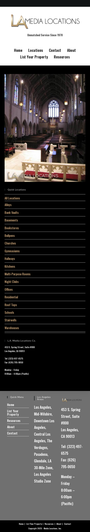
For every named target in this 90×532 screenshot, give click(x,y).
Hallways (10, 258)
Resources (62, 56)
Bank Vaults (12, 212)
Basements (11, 220)
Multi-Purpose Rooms (18, 274)
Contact (55, 50)
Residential (11, 297)
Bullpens (10, 235)
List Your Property (34, 56)
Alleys (8, 205)
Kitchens (10, 266)
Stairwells (10, 320)
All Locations (12, 198)
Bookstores (12, 228)
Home (18, 50)
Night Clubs (12, 281)
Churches (10, 243)
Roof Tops (11, 305)
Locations (35, 50)
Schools (9, 312)
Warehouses (12, 328)
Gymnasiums (12, 251)
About (71, 50)
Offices (9, 289)
